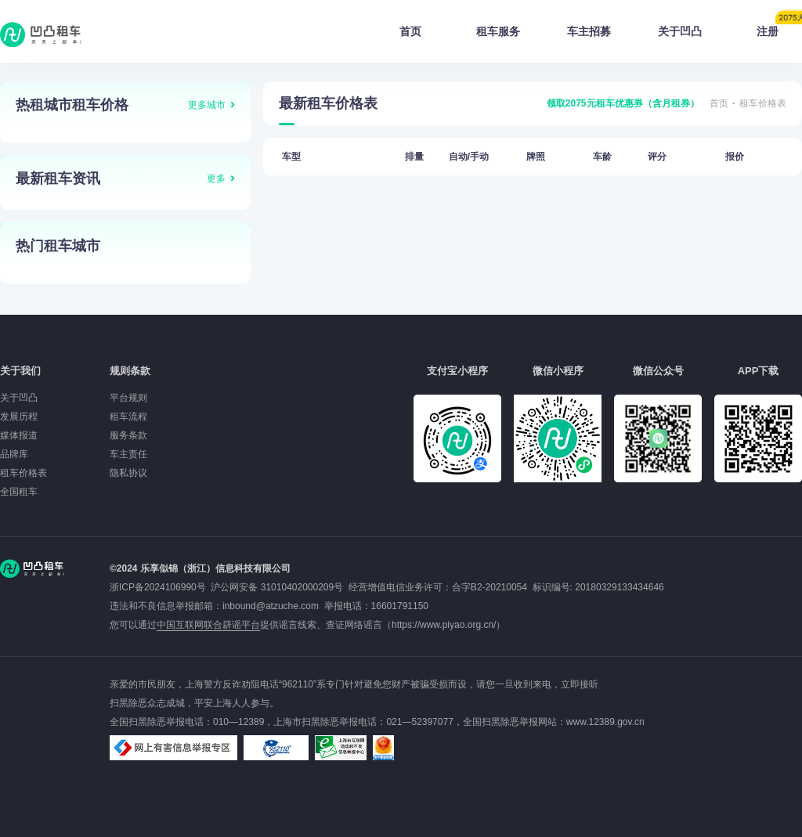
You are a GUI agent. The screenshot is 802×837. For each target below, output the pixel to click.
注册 (779, 27)
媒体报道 (19, 435)
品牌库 (14, 454)
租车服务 (498, 31)
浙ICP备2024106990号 (160, 587)
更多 (216, 178)
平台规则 (128, 397)
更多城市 (207, 104)
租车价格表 (762, 103)
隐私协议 (128, 472)
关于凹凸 (680, 31)
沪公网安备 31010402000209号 (277, 587)
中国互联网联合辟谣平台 (208, 624)
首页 (410, 31)
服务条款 (128, 435)
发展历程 (19, 416)
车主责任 (128, 454)
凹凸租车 (42, 34)
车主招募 (589, 31)
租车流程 (128, 416)
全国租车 (19, 491)
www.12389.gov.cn (605, 721)
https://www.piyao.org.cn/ (444, 624)
